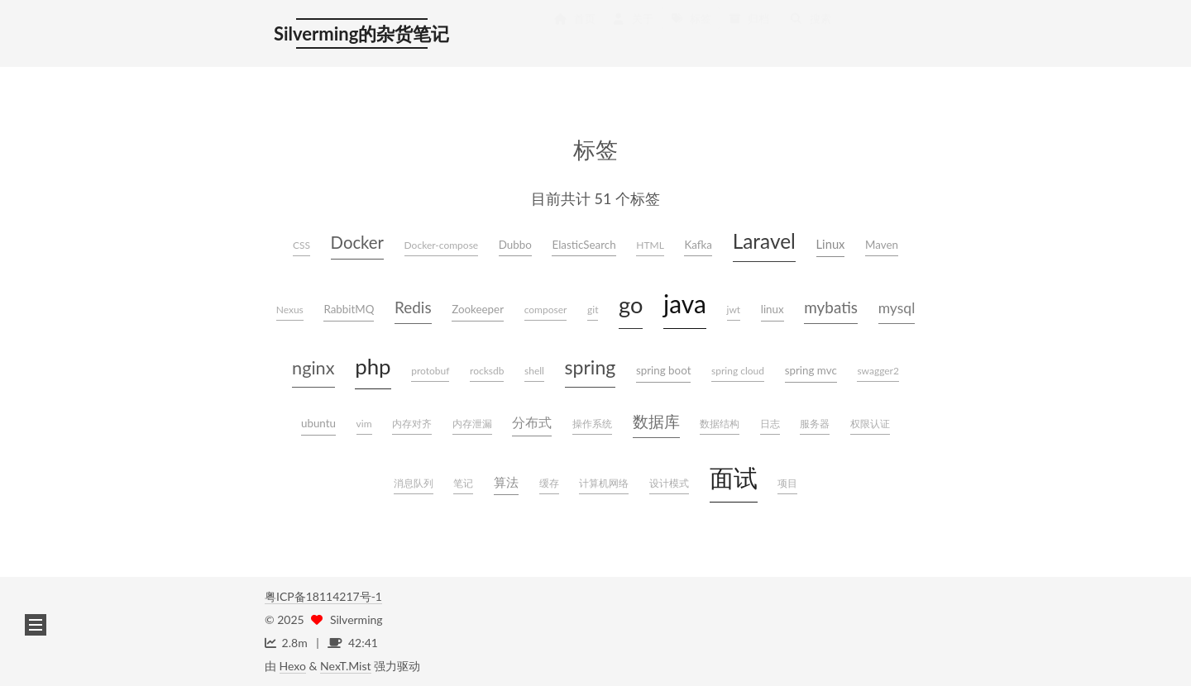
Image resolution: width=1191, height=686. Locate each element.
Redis (413, 307)
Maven (881, 244)
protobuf (430, 370)
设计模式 (669, 483)
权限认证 (870, 423)
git (592, 309)
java (684, 303)
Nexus (290, 309)
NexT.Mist (345, 666)
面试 (734, 478)
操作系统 (592, 423)
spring (590, 367)
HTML (650, 245)
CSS (301, 245)
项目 (787, 483)
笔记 (463, 483)
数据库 (656, 421)
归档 (748, 34)
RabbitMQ (348, 309)
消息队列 (413, 483)
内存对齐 (412, 423)
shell (534, 370)
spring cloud (737, 370)
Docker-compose (441, 245)
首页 (574, 34)
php (372, 366)
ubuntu (318, 423)
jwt (734, 309)
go (631, 304)
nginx (313, 368)
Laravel (764, 241)
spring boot (663, 370)
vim (364, 423)
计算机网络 (604, 483)
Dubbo (515, 244)
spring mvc (811, 370)
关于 (632, 34)
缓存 (549, 483)
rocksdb (487, 370)
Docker (357, 242)
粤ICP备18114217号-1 (323, 596)
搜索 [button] (810, 34)
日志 (770, 423)
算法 (506, 481)
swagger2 (878, 370)
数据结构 (719, 423)
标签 (690, 34)
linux (772, 309)
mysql (897, 308)
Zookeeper (478, 309)
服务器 (815, 423)
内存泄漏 (472, 423)
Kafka (698, 244)
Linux (830, 243)
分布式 (532, 422)
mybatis (831, 307)
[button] (35, 625)
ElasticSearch (583, 244)
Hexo (293, 666)
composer (545, 309)
